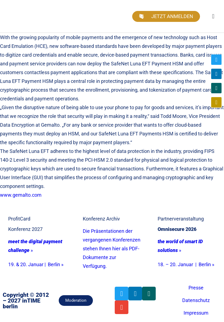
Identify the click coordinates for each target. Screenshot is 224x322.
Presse (196, 288)
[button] (213, 16)
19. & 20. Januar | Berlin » (35, 264)
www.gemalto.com (21, 195)
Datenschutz (196, 300)
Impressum (196, 313)
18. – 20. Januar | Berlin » (186, 264)
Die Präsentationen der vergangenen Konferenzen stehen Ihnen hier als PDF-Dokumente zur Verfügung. (111, 248)
